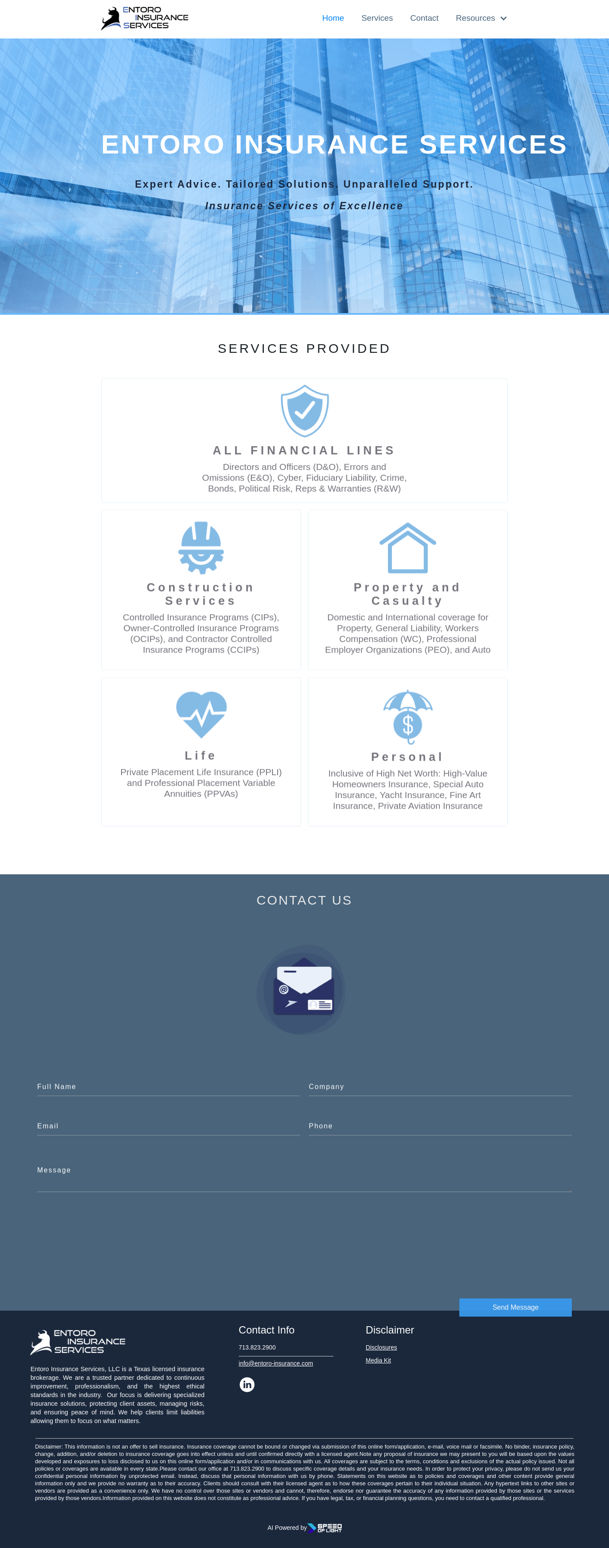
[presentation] (506, 1225)
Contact (424, 17)
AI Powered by (287, 1527)
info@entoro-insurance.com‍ (276, 1363)
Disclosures (381, 1347)
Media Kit (378, 1360)
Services (377, 17)
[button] (477, 18)
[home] (145, 19)
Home (333, 17)
